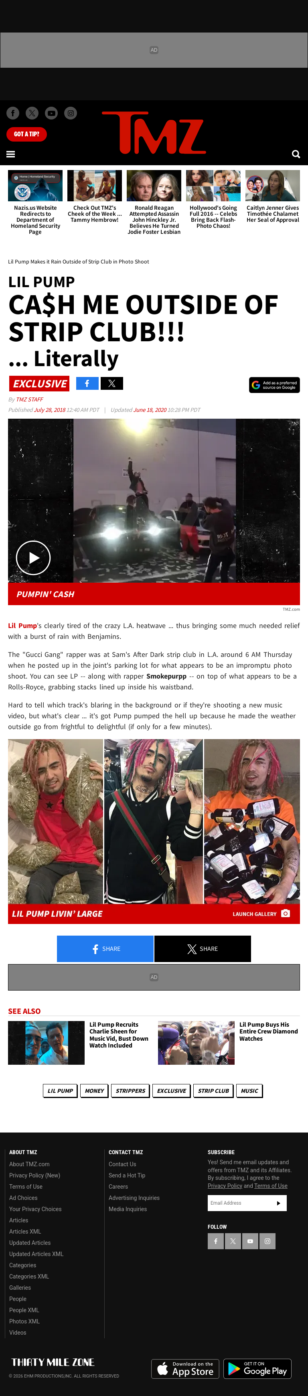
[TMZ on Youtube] (51, 113)
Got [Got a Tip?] (26, 134)
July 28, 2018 (50, 409)
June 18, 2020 (150, 409)
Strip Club (213, 1090)
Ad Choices (23, 1198)
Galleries (20, 1288)
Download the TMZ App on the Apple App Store (185, 1369)
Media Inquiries (128, 1209)
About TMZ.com (29, 1164)
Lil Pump (60, 1090)
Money (94, 1090)
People (17, 1299)
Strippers (130, 1090)
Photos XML (24, 1321)
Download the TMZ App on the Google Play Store (257, 1369)
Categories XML (29, 1276)
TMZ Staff (29, 399)
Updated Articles (30, 1243)
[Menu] (11, 154)
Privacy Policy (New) (34, 1175)
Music (249, 1090)
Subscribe (279, 1203)
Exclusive (171, 1090)
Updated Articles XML (36, 1254)
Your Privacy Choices (35, 1209)
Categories (22, 1265)
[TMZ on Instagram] (70, 113)
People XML (24, 1310)
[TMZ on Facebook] (12, 113)
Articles (18, 1220)
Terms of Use (26, 1186)
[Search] (297, 154)
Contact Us (122, 1164)
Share (105, 949)
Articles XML (25, 1231)
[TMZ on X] (32, 113)
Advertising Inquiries (134, 1198)
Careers (118, 1186)
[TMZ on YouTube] (250, 1241)
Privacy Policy (225, 1186)
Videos (17, 1332)
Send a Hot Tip (127, 1175)
